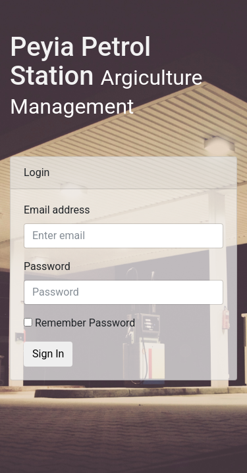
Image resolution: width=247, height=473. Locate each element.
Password (47, 266)
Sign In (48, 354)
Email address (57, 210)
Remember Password (79, 323)
